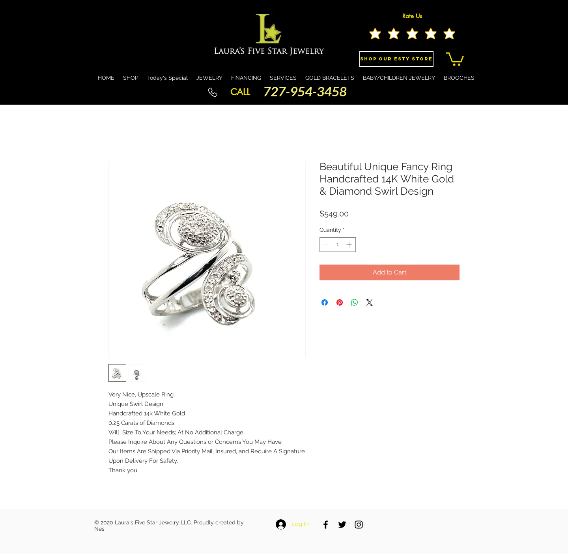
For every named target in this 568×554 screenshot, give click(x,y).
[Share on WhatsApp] (354, 302)
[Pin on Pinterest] (339, 302)
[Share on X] (369, 302)
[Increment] (350, 245)
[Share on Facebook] (324, 302)
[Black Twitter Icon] (342, 524)
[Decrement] (326, 245)
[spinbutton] (338, 245)
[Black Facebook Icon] (325, 524)
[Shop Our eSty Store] (396, 59)
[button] (455, 58)
